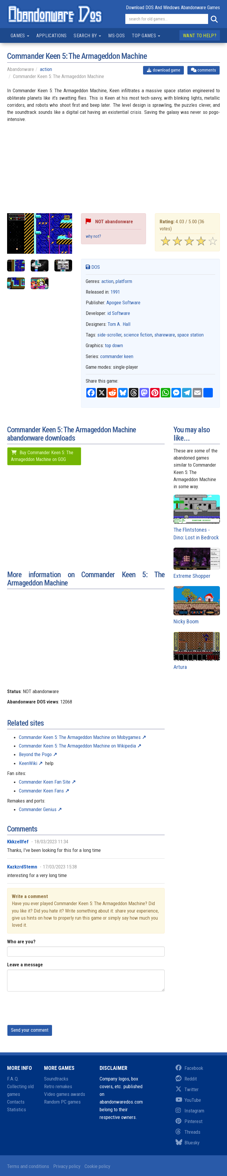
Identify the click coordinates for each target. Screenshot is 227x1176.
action (46, 69)
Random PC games (62, 1102)
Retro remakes (58, 1086)
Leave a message (25, 965)
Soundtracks (56, 1079)
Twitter (187, 1089)
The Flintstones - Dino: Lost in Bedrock (197, 518)
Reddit (186, 1079)
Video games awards (64, 1094)
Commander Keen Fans (41, 791)
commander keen (116, 356)
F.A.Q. (13, 1079)
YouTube (188, 1100)
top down (114, 345)
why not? (93, 236)
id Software (118, 313)
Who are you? (21, 941)
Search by (87, 35)
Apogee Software (123, 302)
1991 (115, 292)
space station (190, 335)
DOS (93, 267)
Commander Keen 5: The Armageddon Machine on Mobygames (80, 737)
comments (203, 70)
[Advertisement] (113, 171)
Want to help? (199, 35)
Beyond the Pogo (35, 754)
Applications (51, 35)
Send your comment (29, 1030)
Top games (146, 35)
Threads (188, 1132)
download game (164, 70)
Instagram (190, 1111)
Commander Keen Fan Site (44, 782)
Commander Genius (37, 809)
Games (20, 35)
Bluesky (188, 1143)
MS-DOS (116, 35)
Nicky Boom (197, 605)
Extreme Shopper (197, 563)
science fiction (138, 335)
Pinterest (189, 1121)
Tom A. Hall (119, 324)
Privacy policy (66, 1166)
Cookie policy (97, 1166)
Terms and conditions (28, 1166)
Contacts (16, 1102)
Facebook (189, 1068)
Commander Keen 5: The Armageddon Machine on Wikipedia (77, 746)
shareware (164, 335)
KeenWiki (28, 763)
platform (124, 281)
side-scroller (109, 335)
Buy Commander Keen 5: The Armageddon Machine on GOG (42, 456)
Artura (197, 651)
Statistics (16, 1109)
